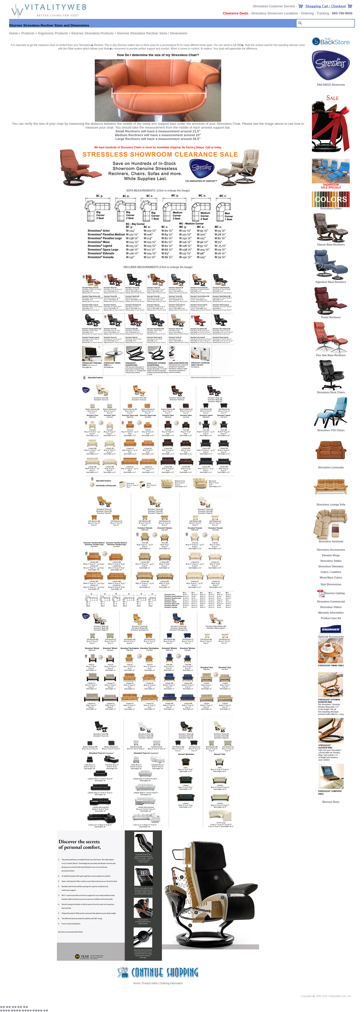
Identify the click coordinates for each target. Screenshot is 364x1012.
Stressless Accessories (331, 549)
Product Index (150, 983)
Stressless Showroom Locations (274, 13)
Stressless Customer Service (274, 6)
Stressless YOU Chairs (331, 429)
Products (27, 33)
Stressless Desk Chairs (331, 391)
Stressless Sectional (331, 540)
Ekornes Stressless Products (92, 33)
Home (136, 983)
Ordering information (171, 983)
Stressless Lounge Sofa (331, 503)
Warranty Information (331, 612)
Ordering (307, 13)
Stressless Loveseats (331, 466)
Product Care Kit (331, 618)
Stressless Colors (331, 208)
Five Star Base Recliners (331, 354)
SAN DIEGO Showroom (331, 84)
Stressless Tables (331, 561)
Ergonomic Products (53, 33)
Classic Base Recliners (331, 243)
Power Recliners (331, 316)
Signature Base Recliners (331, 280)
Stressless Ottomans (331, 566)
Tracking (322, 13)
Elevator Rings (331, 555)
